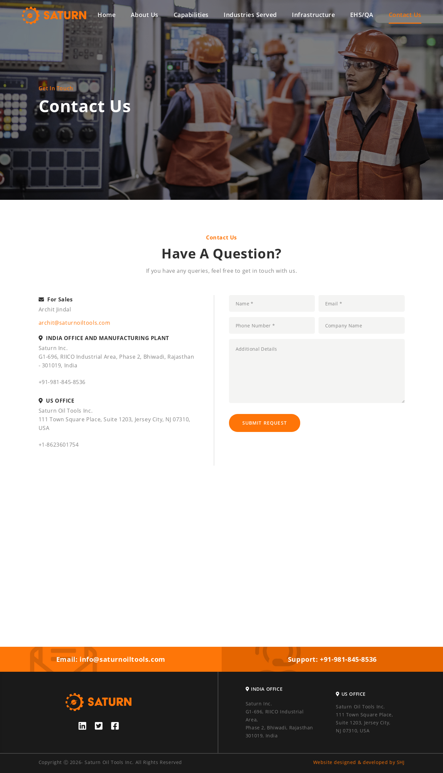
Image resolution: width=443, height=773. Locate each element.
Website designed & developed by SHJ (359, 762)
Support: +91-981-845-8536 (332, 659)
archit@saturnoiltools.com (75, 322)
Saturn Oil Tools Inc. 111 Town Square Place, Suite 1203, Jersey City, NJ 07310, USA (364, 718)
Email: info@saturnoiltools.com (110, 659)
